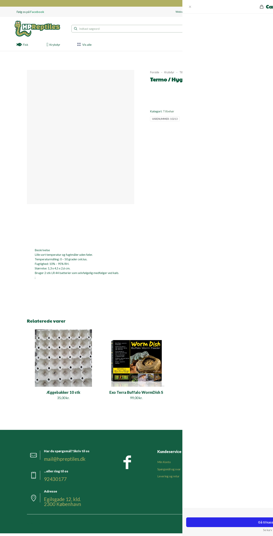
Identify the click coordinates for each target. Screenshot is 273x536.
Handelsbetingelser (214, 476)
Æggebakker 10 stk (63, 392)
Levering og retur (168, 476)
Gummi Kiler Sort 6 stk (209, 392)
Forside (154, 72)
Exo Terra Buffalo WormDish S (136, 392)
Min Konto (164, 462)
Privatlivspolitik (212, 483)
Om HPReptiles (211, 462)
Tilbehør (184, 72)
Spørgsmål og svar (169, 469)
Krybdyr (169, 72)
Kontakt (207, 469)
